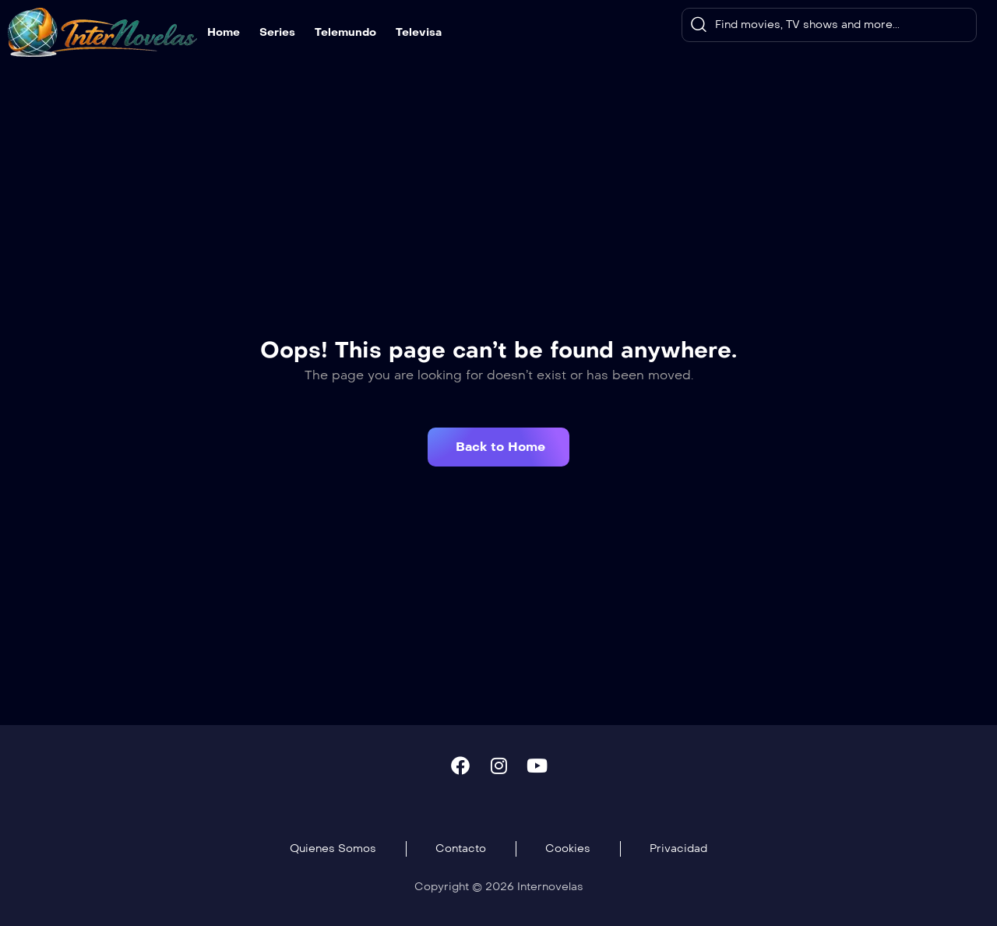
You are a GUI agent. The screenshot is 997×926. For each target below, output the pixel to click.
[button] (498, 447)
